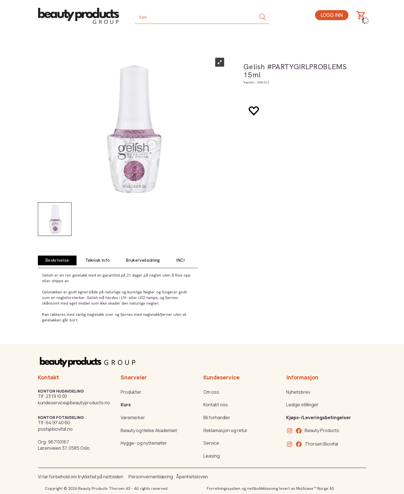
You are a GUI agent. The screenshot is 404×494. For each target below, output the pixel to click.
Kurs (126, 405)
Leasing (211, 456)
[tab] (57, 260)
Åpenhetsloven (192, 477)
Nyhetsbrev (298, 392)
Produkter (131, 392)
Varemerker (133, 417)
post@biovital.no (55, 429)
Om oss (211, 392)
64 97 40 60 (58, 422)
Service (211, 443)
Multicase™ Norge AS (315, 488)
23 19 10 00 (56, 396)
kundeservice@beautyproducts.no (74, 403)
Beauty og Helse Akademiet (149, 430)
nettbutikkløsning (262, 488)
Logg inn (332, 15)
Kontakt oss (215, 405)
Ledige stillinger (302, 405)
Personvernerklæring (150, 477)
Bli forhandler (216, 417)
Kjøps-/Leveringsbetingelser (318, 417)
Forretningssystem (223, 488)
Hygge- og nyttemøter (144, 443)
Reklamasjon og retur (225, 430)
